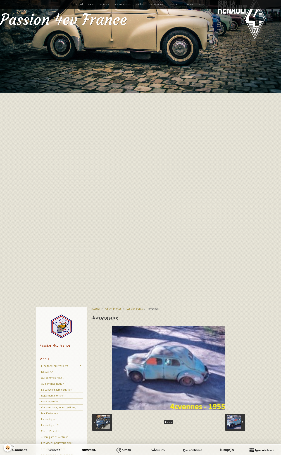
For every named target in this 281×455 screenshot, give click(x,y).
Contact (188, 4)
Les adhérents (134, 308)
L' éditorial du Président (54, 366)
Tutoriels (173, 4)
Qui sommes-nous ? (52, 377)
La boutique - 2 (50, 425)
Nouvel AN (47, 372)
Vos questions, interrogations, (58, 407)
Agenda (104, 4)
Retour (168, 422)
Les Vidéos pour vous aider (56, 443)
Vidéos (140, 4)
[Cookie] (8, 448)
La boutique (156, 4)
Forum (202, 4)
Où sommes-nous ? (52, 383)
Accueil (79, 4)
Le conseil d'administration (56, 389)
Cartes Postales (50, 431)
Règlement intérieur (52, 395)
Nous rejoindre (49, 401)
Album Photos (122, 4)
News (91, 4)
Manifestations (49, 413)
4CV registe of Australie (54, 437)
